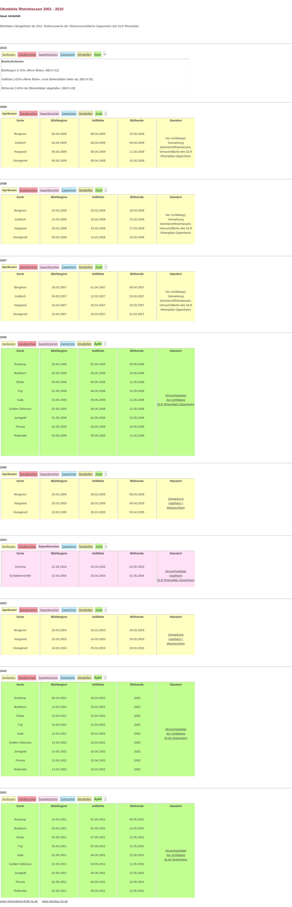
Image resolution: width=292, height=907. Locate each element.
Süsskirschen (27, 54)
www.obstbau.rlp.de (55, 901)
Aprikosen (8, 54)
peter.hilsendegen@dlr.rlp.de (19, 901)
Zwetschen (68, 54)
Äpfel (97, 54)
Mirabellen (85, 54)
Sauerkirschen (48, 54)
